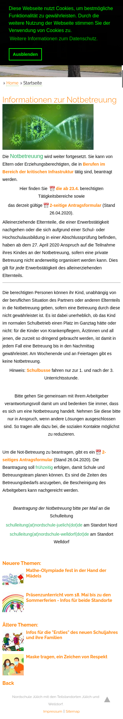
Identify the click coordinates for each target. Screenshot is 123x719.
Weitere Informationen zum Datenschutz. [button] (54, 38)
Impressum (52, 711)
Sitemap (73, 711)
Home (12, 83)
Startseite (32, 83)
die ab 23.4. (67, 188)
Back (8, 683)
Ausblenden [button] (25, 54)
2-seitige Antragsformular (75, 205)
